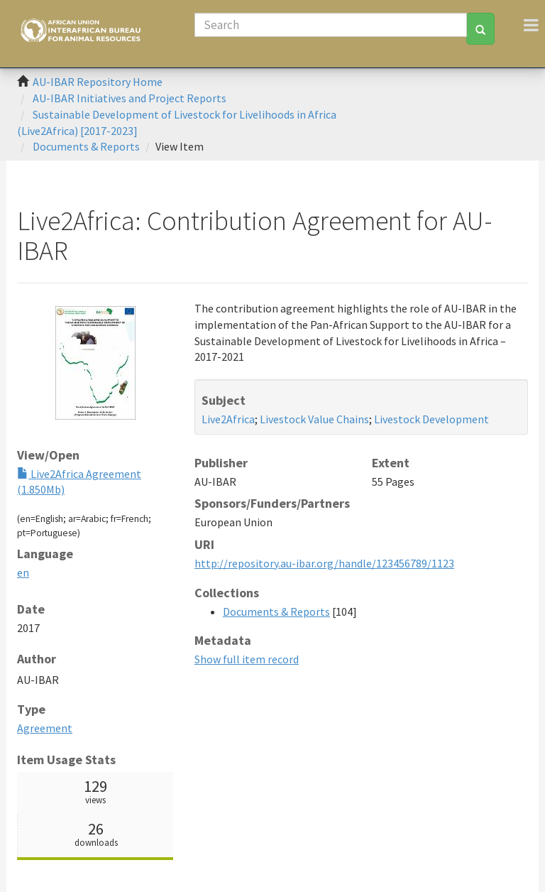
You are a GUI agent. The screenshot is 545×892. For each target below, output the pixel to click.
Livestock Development (431, 419)
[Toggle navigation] (531, 24)
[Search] (330, 25)
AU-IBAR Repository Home (98, 82)
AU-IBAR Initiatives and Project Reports (129, 98)
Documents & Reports (86, 146)
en (23, 572)
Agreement (44, 728)
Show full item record (246, 659)
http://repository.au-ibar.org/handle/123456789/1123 (324, 563)
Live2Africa (228, 419)
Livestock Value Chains (314, 419)
